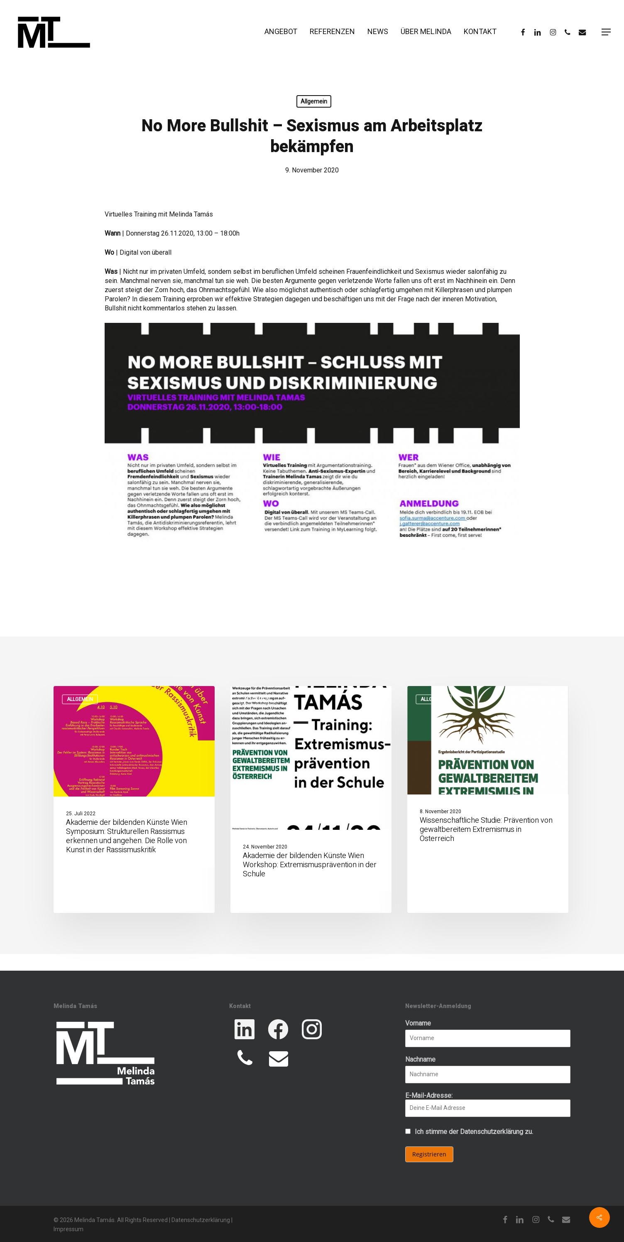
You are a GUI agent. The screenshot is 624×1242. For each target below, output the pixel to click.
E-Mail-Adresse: (487, 1104)
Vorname (418, 1023)
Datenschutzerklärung (200, 1220)
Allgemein (314, 101)
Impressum (68, 1229)
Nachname (420, 1059)
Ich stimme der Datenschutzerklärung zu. (474, 1132)
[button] (607, 32)
